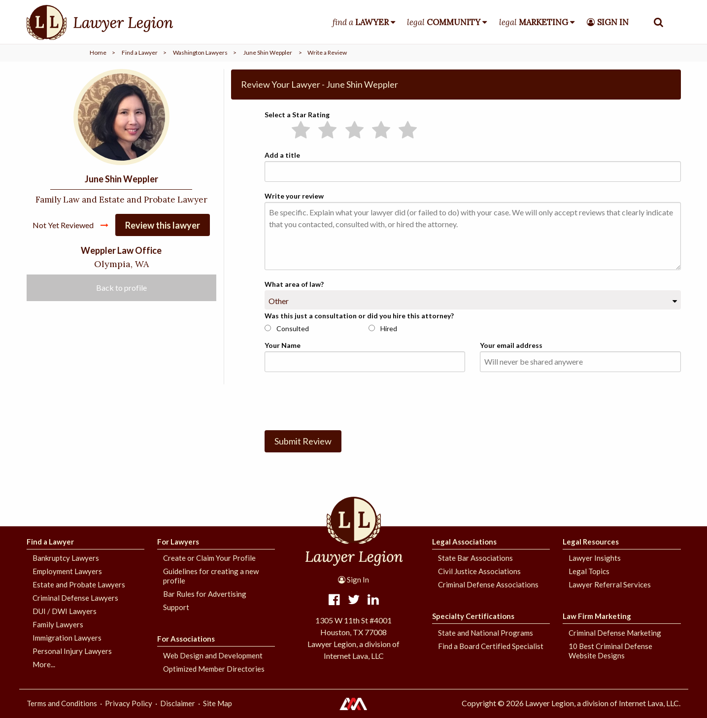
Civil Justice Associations (479, 571)
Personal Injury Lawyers (72, 651)
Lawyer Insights (595, 557)
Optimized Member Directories (214, 668)
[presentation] (339, 399)
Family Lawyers (58, 624)
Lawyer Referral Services (610, 584)
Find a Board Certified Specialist (490, 646)
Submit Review (303, 441)
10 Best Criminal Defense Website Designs (610, 651)
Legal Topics (589, 571)
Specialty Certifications (473, 616)
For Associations (186, 638)
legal (443, 22)
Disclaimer (177, 703)
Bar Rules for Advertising (204, 593)
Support (176, 607)
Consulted (287, 328)
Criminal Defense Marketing (615, 632)
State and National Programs (485, 632)
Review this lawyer (162, 225)
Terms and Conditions (62, 703)
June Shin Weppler (267, 52)
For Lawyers (178, 541)
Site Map (217, 703)
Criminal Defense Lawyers (75, 597)
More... (44, 664)
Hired (383, 328)
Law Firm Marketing (597, 616)
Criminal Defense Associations (488, 584)
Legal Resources (591, 541)
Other (279, 301)
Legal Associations (464, 541)
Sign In (353, 579)
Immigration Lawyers (67, 637)
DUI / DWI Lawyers (65, 611)
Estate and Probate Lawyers (79, 584)
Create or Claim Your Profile (209, 557)
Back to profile (121, 288)
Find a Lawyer (140, 52)
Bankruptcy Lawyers (66, 557)
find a (361, 22)
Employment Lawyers (67, 571)
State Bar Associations (475, 557)
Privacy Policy (128, 703)
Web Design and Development (213, 655)
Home (98, 52)
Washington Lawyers (200, 52)
